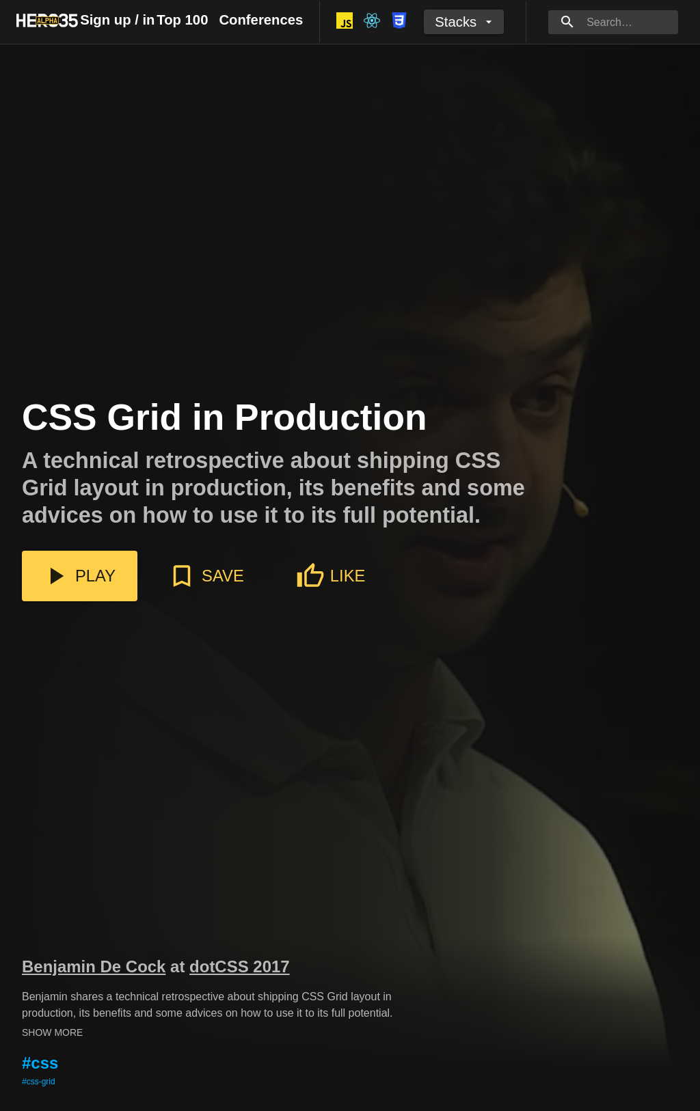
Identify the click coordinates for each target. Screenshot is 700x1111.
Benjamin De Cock (93, 966)
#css (40, 1063)
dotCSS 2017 (239, 966)
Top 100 (182, 19)
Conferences (261, 19)
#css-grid (38, 1081)
